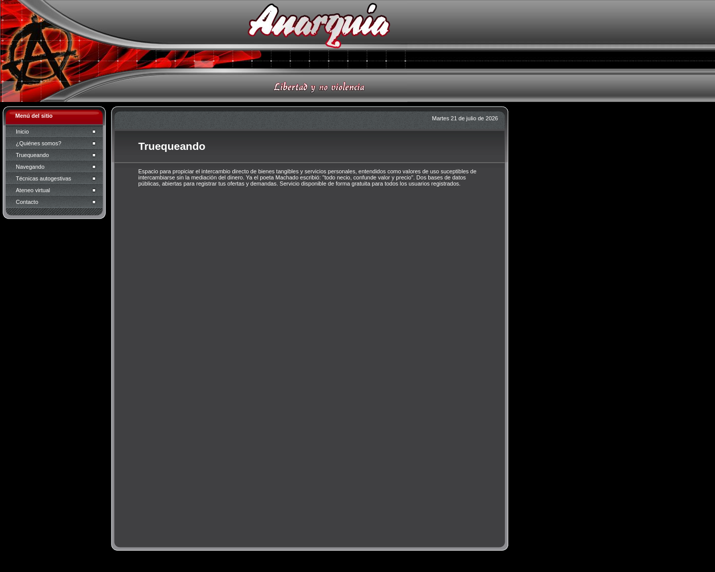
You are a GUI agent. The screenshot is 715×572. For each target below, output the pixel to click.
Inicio (22, 131)
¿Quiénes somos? (38, 143)
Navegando (30, 167)
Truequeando (32, 155)
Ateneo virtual (33, 190)
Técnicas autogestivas (43, 178)
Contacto (27, 202)
